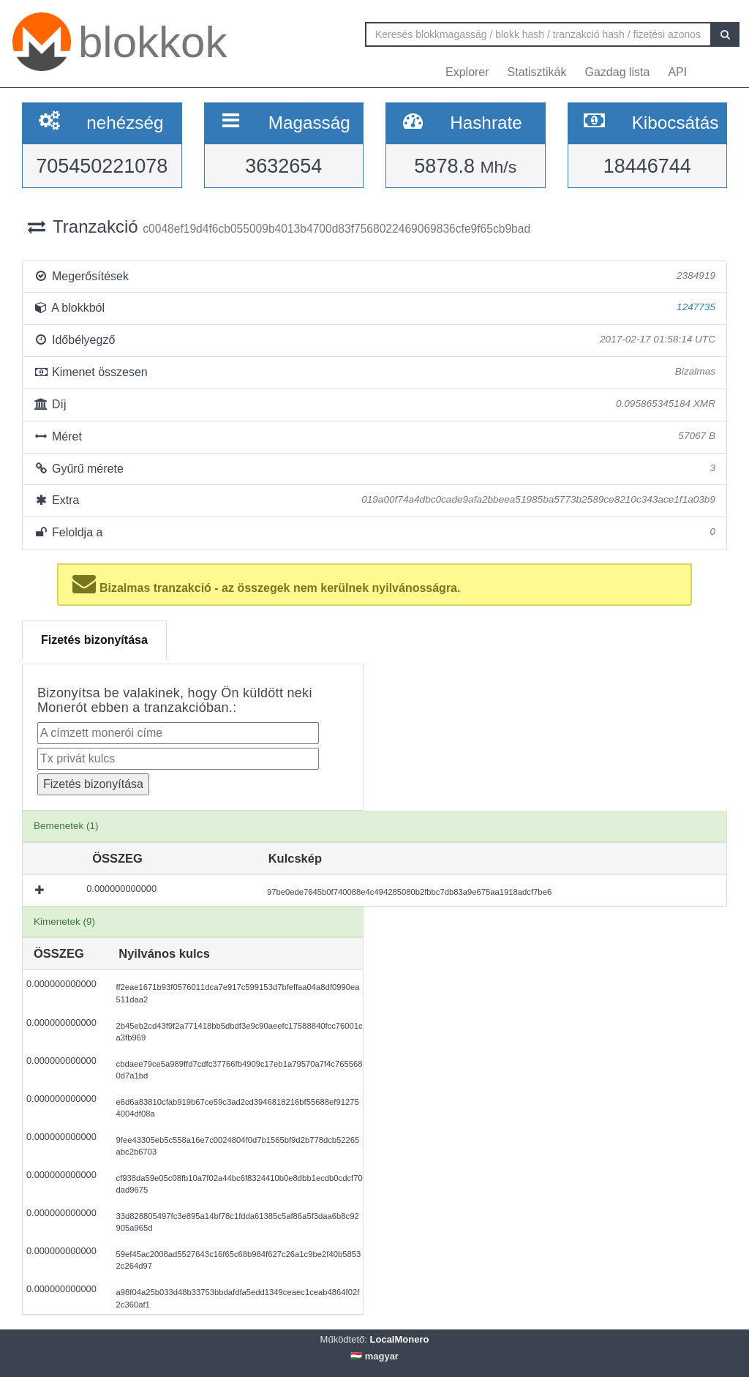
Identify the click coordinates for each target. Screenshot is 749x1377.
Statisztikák (537, 72)
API (677, 72)
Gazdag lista (617, 72)
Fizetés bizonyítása (94, 640)
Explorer (467, 72)
